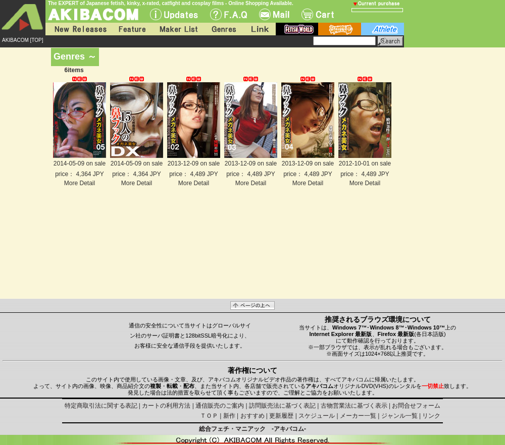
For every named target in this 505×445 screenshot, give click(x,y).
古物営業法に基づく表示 (354, 405)
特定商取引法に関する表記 (101, 405)
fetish (297, 29)
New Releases (78, 29)
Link (259, 29)
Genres (223, 29)
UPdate (173, 14)
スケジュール (316, 415)
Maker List (178, 29)
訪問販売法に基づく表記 (282, 405)
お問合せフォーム (416, 405)
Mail (274, 14)
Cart (317, 14)
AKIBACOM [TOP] (22, 40)
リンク (431, 415)
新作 (229, 415)
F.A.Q (228, 14)
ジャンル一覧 (399, 415)
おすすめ (252, 415)
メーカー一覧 (358, 415)
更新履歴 (281, 415)
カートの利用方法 (166, 405)
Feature (132, 29)
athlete (382, 29)
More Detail (79, 183)
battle (339, 29)
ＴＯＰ (209, 415)
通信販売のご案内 (219, 405)
